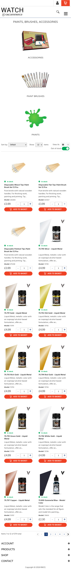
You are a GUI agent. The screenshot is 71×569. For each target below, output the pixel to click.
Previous (38, 534)
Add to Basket (20, 209)
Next (68, 534)
